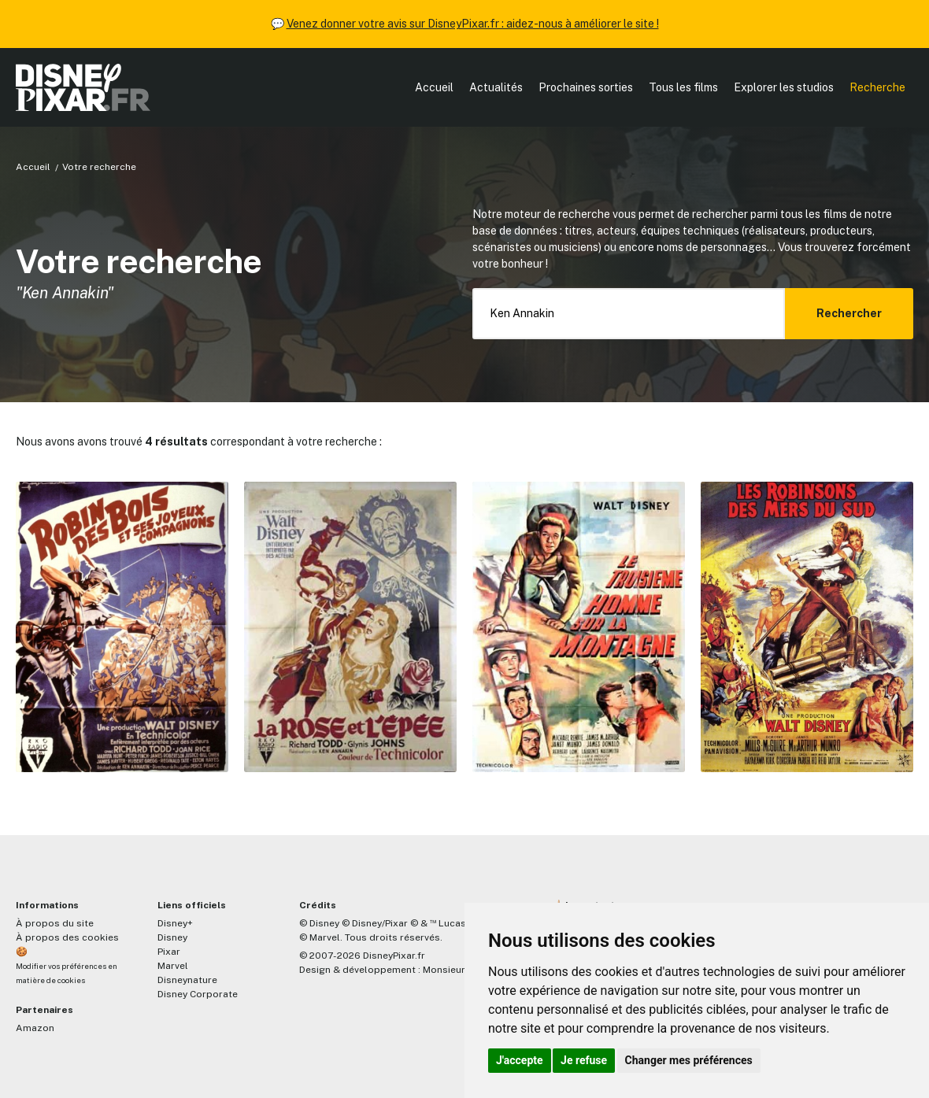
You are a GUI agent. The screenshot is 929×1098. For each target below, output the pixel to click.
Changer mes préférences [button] (689, 1060)
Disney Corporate (197, 994)
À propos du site (55, 923)
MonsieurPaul (454, 969)
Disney (172, 937)
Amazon (35, 1027)
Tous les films (683, 87)
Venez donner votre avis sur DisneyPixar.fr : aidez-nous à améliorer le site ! (473, 23)
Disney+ (175, 923)
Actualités (496, 87)
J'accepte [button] (519, 1060)
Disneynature (187, 979)
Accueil (434, 87)
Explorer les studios (784, 87)
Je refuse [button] (584, 1060)
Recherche (877, 87)
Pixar (168, 951)
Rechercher (849, 313)
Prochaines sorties (586, 87)
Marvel (172, 965)
